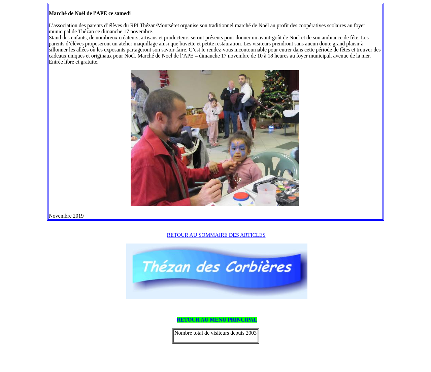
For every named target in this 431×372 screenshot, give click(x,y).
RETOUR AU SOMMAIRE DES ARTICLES (216, 235)
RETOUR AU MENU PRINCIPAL (217, 320)
